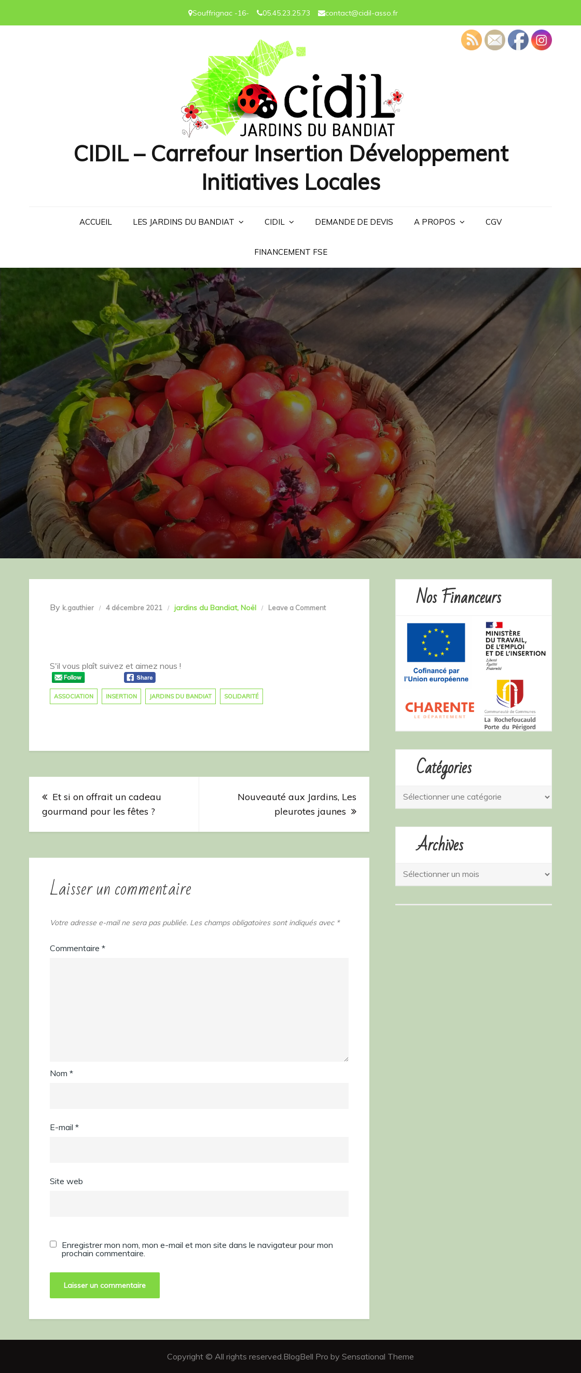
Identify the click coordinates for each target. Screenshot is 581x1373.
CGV (494, 222)
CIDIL (275, 222)
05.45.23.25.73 (286, 13)
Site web (66, 1181)
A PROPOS (434, 222)
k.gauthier (78, 607)
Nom (61, 1073)
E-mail (64, 1127)
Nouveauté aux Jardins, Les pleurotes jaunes (297, 804)
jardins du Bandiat (205, 607)
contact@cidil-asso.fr (361, 13)
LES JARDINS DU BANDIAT (183, 222)
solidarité (241, 696)
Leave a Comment (297, 607)
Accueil (95, 222)
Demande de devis (354, 222)
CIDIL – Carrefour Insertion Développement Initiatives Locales (290, 168)
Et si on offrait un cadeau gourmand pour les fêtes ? (101, 804)
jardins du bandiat (180, 696)
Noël (248, 607)
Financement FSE (290, 252)
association (73, 696)
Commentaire (77, 948)
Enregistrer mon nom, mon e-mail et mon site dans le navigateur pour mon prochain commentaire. (197, 1249)
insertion (121, 696)
